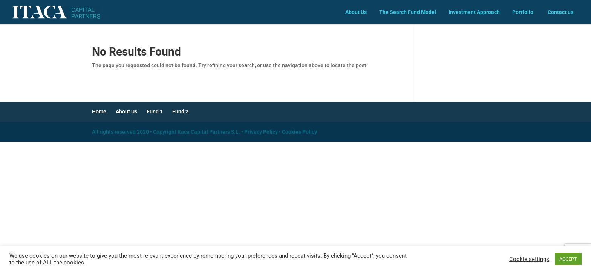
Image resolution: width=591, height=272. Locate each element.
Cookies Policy (299, 132)
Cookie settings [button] (529, 259)
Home (99, 111)
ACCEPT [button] (568, 259)
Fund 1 (155, 111)
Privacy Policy (261, 132)
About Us (356, 12)
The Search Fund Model (407, 12)
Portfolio (522, 12)
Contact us (560, 12)
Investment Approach (474, 12)
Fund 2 (180, 111)
